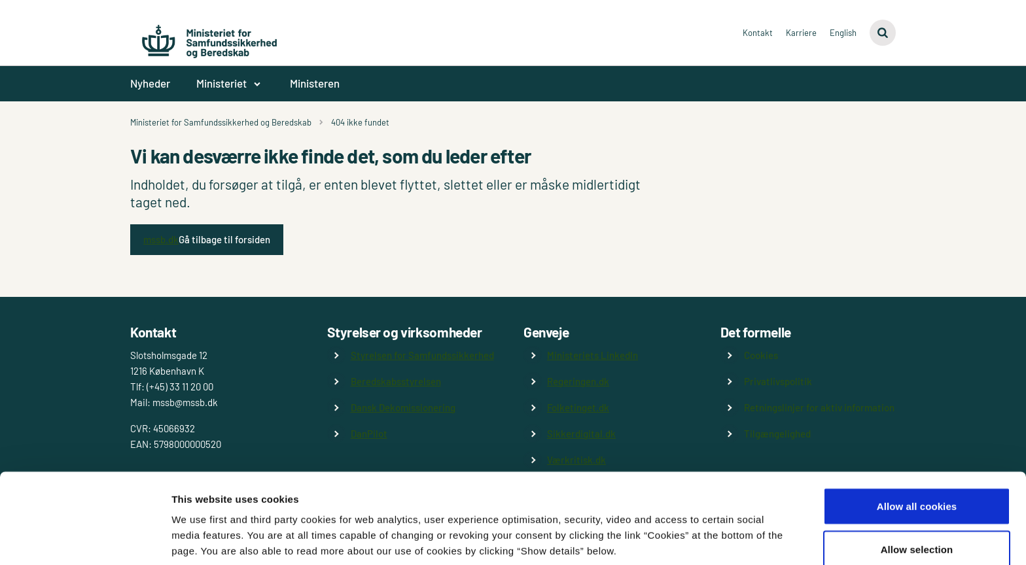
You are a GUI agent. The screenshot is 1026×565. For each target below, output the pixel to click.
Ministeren (315, 83)
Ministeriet (221, 83)
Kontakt (758, 32)
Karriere (801, 32)
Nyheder (150, 83)
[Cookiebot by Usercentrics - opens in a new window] (84, 539)
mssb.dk (161, 240)
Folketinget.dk (578, 407)
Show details (686, 531)
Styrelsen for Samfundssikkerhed (422, 355)
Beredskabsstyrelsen (396, 381)
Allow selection (917, 487)
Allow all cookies (917, 444)
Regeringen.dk (578, 381)
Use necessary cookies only (917, 530)
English (843, 32)
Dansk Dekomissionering (403, 407)
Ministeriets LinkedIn (592, 355)
